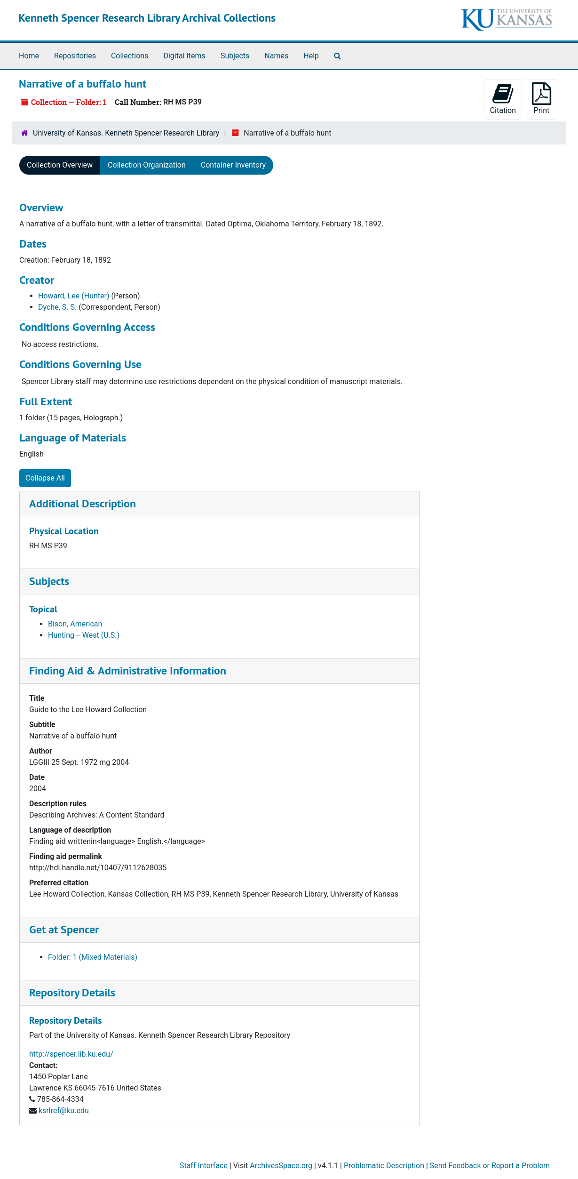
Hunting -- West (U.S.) (83, 635)
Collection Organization (147, 164)
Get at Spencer (64, 929)
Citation (503, 98)
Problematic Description (384, 1165)
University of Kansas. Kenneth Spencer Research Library (126, 132)
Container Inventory (233, 164)
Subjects (235, 55)
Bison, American (75, 623)
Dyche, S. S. (57, 307)
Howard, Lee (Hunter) (74, 295)
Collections (130, 55)
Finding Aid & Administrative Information (127, 670)
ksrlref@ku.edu (64, 1110)
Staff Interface (204, 1165)
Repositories (75, 55)
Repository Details (72, 992)
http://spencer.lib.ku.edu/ (71, 1054)
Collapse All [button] (45, 477)
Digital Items (184, 55)
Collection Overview (60, 164)
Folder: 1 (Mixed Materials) (92, 957)
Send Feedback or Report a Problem (490, 1165)
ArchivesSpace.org (281, 1165)
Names (276, 55)
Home (29, 55)
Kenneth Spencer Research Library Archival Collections (147, 17)
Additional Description (82, 503)
